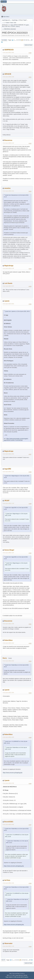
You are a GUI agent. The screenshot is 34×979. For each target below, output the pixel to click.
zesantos (7, 188)
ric (9, 25)
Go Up (3, 960)
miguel (12, 25)
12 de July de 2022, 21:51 (8, 191)
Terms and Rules (16, 973)
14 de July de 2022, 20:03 (8, 737)
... (15, 40)
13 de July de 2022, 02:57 (8, 286)
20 (31, 40)
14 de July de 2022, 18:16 (8, 660)
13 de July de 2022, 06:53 (8, 303)
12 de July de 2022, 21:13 (8, 143)
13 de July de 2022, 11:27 (8, 552)
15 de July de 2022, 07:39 (8, 783)
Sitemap (25, 975)
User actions (28, 45)
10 (26, 40)
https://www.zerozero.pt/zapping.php (12, 772)
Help (10, 973)
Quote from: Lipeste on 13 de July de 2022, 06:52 (17, 311)
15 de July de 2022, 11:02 (8, 883)
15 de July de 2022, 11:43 (8, 946)
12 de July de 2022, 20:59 (8, 52)
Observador (8, 943)
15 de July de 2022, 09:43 (8, 824)
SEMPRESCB (8, 49)
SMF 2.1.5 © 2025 (11, 975)
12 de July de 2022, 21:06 (8, 76)
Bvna (3, 26)
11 (28, 40)
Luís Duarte (8, 283)
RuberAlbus (8, 640)
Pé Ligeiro (26, 25)
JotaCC (17, 26)
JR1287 (6, 500)
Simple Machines (19, 975)
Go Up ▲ (22, 973)
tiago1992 (7, 469)
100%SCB (7, 74)
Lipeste (6, 301)
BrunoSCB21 (8, 821)
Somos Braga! (9, 550)
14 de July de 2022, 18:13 (8, 643)
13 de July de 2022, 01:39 (8, 268)
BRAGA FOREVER (18, 25)
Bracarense (8, 140)
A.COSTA (12, 26)
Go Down (4, 40)
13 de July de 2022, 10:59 (8, 453)
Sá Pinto (7, 880)
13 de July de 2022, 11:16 (8, 503)
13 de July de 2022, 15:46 (8, 623)
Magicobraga (8, 265)
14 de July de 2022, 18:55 (8, 692)
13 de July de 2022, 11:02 (8, 471)
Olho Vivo (7, 26)
